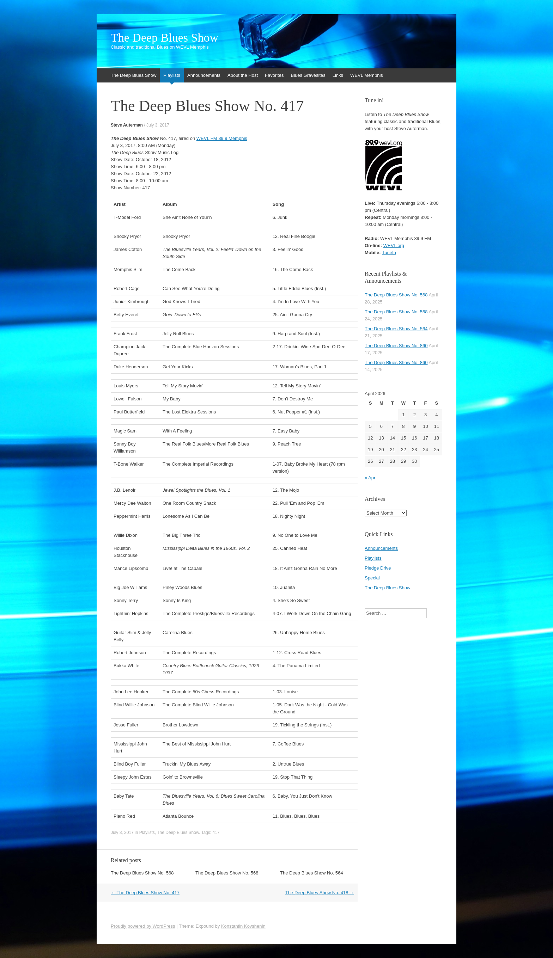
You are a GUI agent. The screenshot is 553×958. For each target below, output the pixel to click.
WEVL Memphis (366, 75)
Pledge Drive (378, 568)
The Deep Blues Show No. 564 (311, 873)
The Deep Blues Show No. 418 (319, 892)
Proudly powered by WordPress (143, 926)
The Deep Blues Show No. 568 (142, 873)
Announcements (203, 75)
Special (372, 578)
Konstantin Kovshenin (243, 926)
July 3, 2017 (157, 125)
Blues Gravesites (308, 75)
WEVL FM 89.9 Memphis (221, 138)
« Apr (370, 477)
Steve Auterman (127, 125)
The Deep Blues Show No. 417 (145, 892)
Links (338, 75)
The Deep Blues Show (164, 38)
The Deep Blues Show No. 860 (396, 345)
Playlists (171, 75)
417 (215, 832)
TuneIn (389, 252)
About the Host (242, 75)
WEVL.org (393, 245)
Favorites (274, 75)
